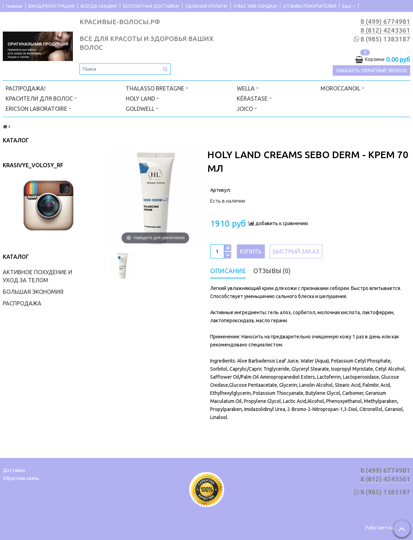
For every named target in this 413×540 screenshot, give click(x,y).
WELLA (248, 87)
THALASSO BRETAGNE (157, 87)
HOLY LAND (142, 97)
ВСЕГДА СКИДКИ (99, 6)
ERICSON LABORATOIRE (38, 107)
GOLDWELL (142, 107)
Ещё (349, 6)
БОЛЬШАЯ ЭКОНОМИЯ (33, 291)
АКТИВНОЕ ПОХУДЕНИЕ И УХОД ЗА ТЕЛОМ (37, 276)
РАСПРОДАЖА (22, 303)
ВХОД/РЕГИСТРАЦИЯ (51, 6)
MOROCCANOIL (343, 87)
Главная (14, 6)
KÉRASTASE (254, 97)
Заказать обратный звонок (371, 71)
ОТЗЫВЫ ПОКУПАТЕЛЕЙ (309, 6)
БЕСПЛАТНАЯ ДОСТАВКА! (151, 6)
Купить (251, 251)
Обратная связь (21, 478)
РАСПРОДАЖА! (26, 88)
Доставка (14, 470)
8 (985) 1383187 (385, 39)
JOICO (247, 107)
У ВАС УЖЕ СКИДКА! (255, 6)
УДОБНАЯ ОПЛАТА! (206, 6)
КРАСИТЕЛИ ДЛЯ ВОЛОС (41, 97)
